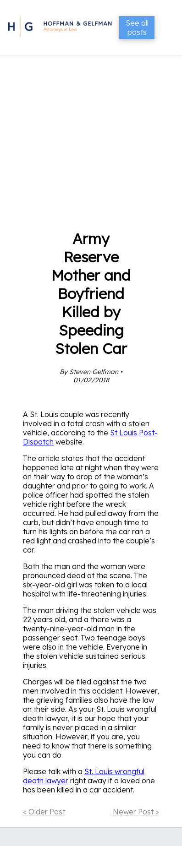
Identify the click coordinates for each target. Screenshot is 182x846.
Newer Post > (136, 811)
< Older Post (44, 811)
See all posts (137, 27)
